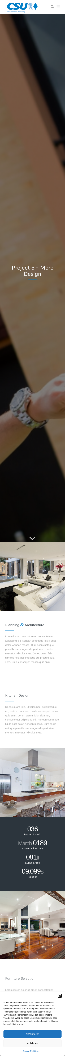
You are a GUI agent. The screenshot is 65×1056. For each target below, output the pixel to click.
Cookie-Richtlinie (30, 1051)
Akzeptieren (32, 1033)
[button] (60, 996)
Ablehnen (32, 1043)
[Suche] (50, 7)
